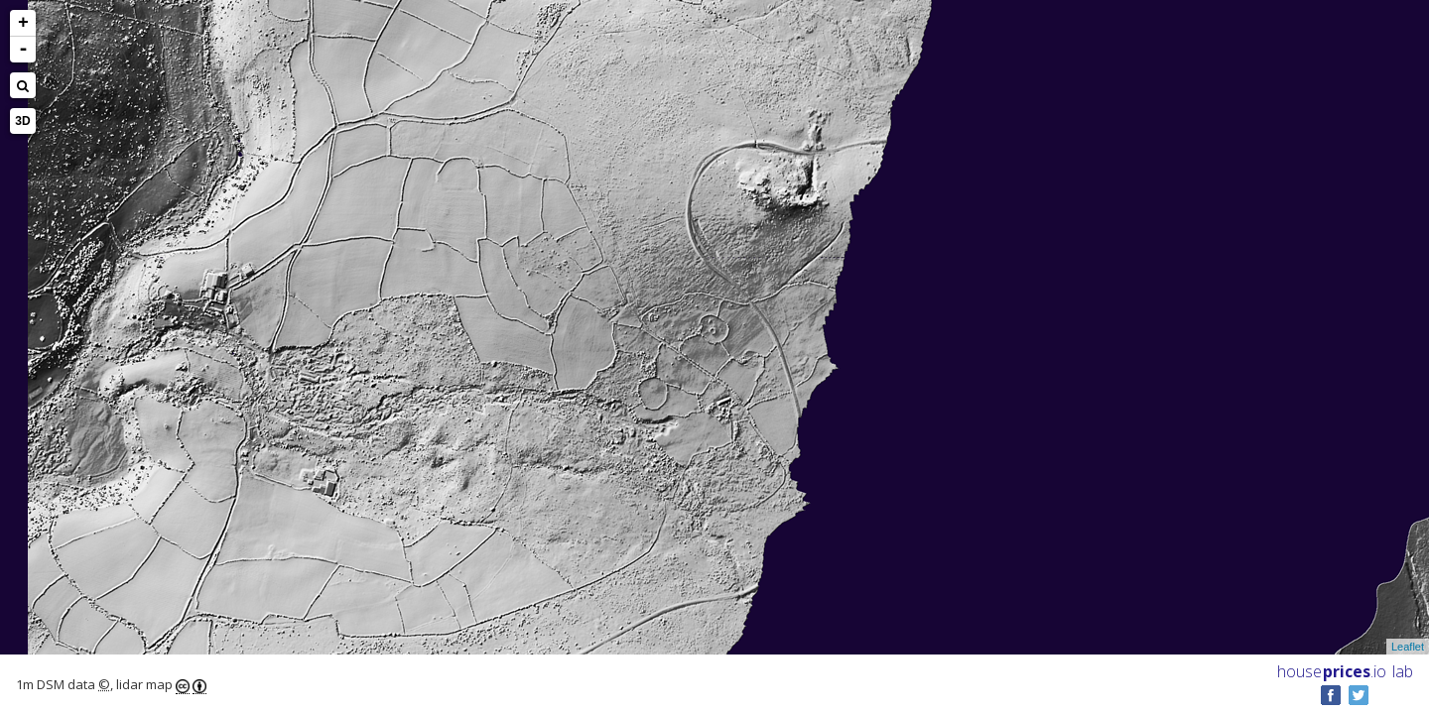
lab (1402, 671)
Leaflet (1407, 647)
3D (22, 121)
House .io (1331, 671)
